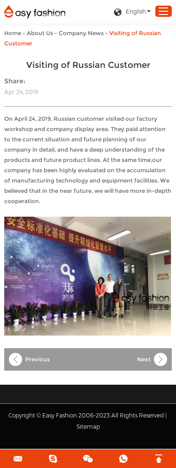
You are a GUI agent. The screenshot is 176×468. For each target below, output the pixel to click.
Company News (81, 33)
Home (12, 33)
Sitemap (88, 426)
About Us (40, 33)
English (130, 12)
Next (144, 359)
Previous (37, 359)
